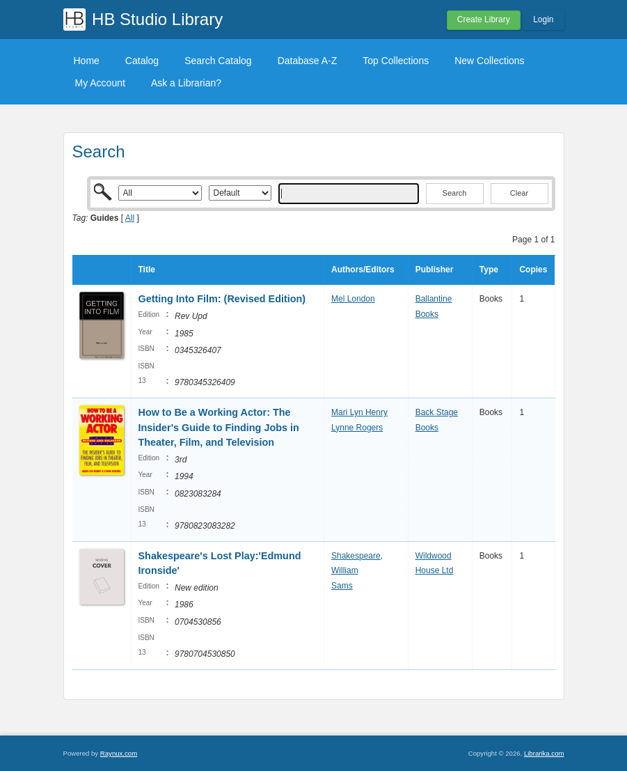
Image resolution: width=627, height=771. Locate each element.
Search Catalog (218, 60)
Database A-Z (308, 60)
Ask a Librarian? (186, 82)
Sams (342, 586)
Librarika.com (544, 753)
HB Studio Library (157, 19)
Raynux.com (118, 753)
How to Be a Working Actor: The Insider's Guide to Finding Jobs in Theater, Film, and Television (218, 427)
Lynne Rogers (357, 428)
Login (543, 19)
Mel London (353, 299)
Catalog (142, 60)
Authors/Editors (363, 269)
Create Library (483, 19)
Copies (533, 269)
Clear (519, 193)
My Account (100, 82)
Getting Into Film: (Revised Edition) (222, 298)
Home (87, 60)
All (129, 218)
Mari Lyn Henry (359, 412)
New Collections (489, 60)
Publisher (434, 269)
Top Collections (396, 60)
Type (488, 269)
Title (146, 269)
